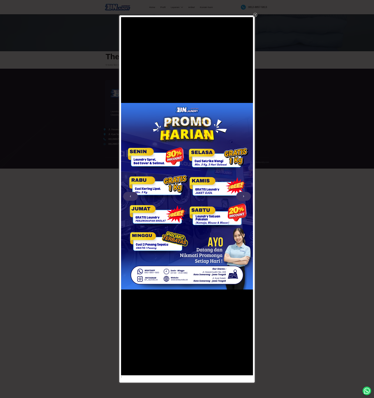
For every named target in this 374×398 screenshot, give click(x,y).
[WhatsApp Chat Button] (367, 391)
